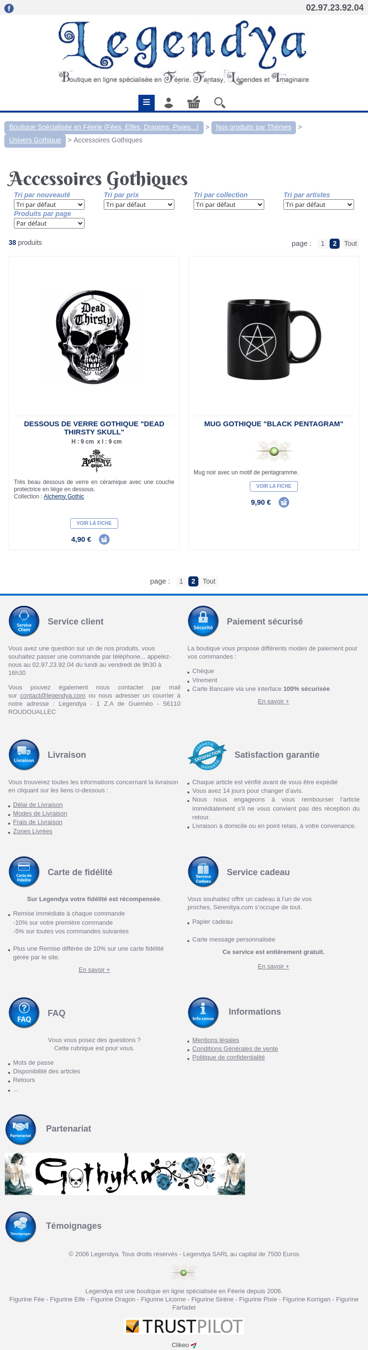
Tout (350, 243)
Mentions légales (215, 1040)
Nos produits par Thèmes (254, 127)
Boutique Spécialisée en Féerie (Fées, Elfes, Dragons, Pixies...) (104, 127)
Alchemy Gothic (64, 496)
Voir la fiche (94, 523)
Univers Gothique (35, 140)
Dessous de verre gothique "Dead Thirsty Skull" (94, 428)
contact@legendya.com (53, 695)
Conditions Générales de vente (235, 1048)
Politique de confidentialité (228, 1057)
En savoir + (273, 701)
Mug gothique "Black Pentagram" (273, 424)
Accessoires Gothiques (108, 140)
